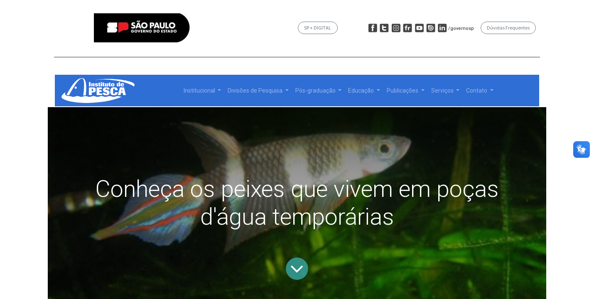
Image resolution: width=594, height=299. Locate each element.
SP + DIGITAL (317, 28)
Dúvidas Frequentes (508, 28)
